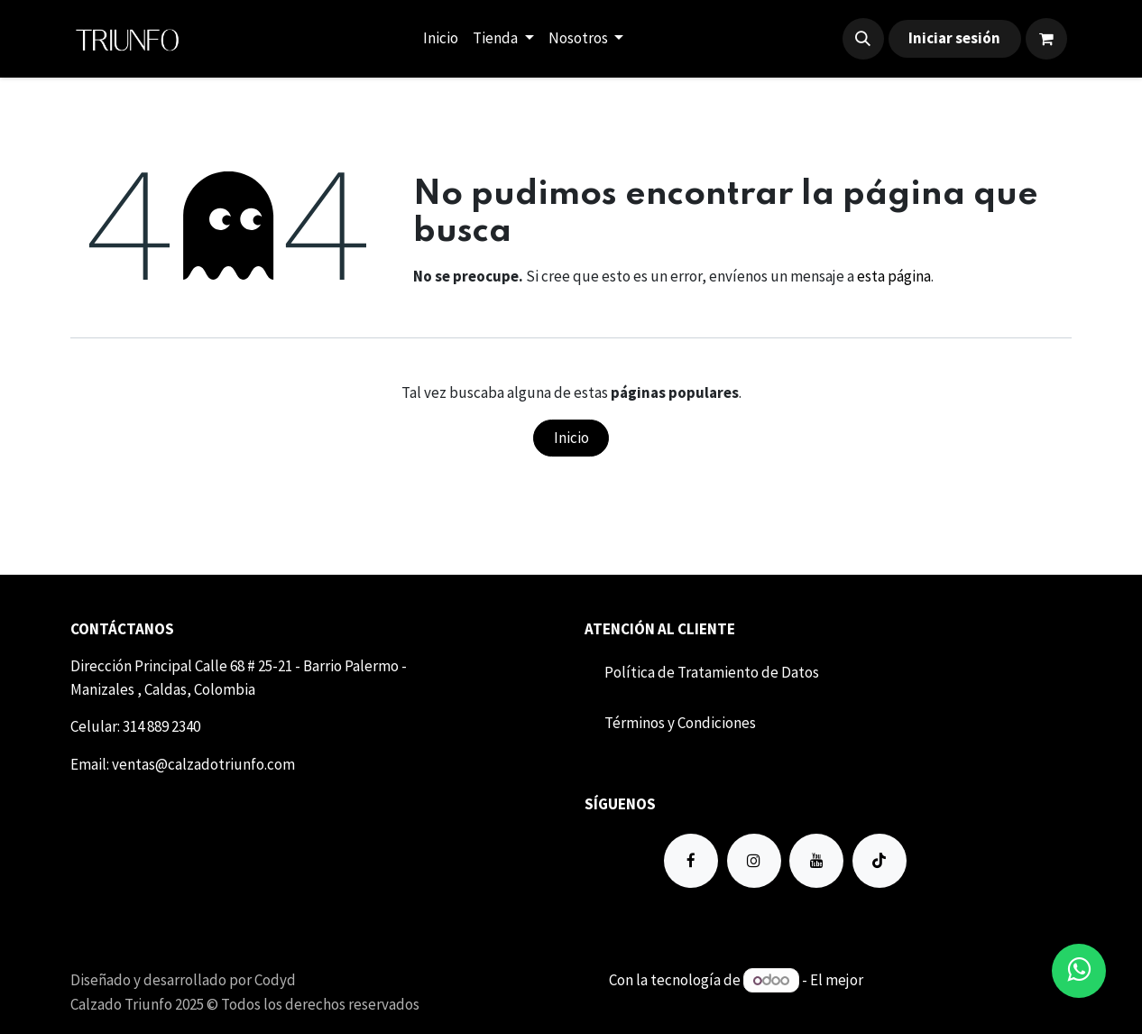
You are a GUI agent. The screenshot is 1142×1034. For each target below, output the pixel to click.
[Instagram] (754, 861)
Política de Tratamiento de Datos (711, 672)
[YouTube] (816, 861)
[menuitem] (440, 39)
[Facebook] (691, 861)
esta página (894, 276)
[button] (863, 39)
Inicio (571, 438)
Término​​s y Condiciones (680, 723)
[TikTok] (879, 861)
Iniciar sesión (954, 38)
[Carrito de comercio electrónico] (1046, 39)
